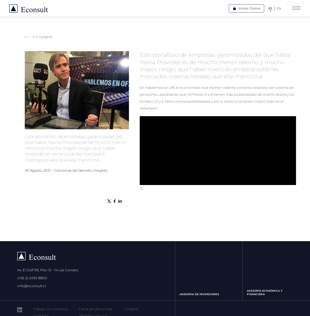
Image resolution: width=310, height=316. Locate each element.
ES (270, 8)
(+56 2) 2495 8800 (32, 278)
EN (279, 8)
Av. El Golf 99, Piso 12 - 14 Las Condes (47, 270)
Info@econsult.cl (31, 286)
